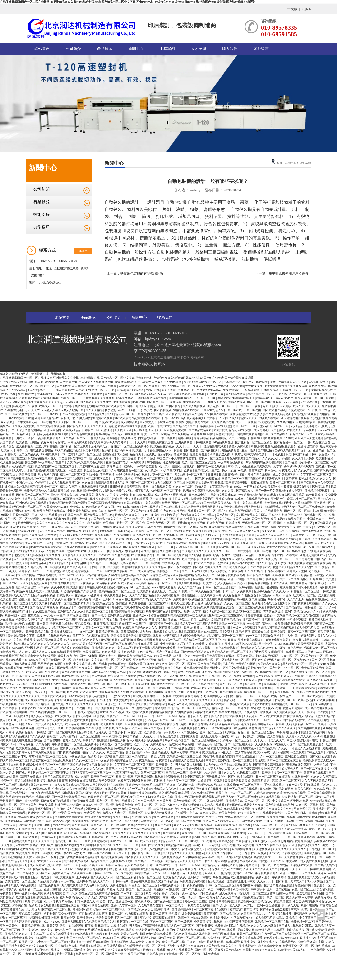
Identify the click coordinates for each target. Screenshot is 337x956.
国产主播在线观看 (141, 643)
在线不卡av (8, 744)
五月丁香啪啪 (244, 752)
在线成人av (237, 539)
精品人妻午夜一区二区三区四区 (267, 394)
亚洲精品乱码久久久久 (306, 845)
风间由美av (43, 873)
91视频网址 (251, 712)
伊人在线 (186, 676)
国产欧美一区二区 (210, 382)
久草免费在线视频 (232, 506)
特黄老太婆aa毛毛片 (128, 382)
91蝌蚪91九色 (209, 410)
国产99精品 (99, 615)
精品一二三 (46, 390)
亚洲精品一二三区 (30, 889)
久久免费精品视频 (223, 422)
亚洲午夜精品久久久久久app (46, 402)
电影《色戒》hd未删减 (142, 406)
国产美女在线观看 (319, 792)
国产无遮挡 (42, 724)
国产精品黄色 (326, 498)
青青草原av (116, 664)
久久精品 (61, 945)
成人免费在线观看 (83, 539)
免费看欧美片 (287, 527)
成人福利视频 (25, 446)
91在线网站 (56, 527)
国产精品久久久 (18, 861)
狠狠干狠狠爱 (82, 929)
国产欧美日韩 (97, 684)
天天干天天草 (137, 442)
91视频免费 (23, 853)
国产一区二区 (282, 551)
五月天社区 (58, 470)
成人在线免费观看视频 (27, 740)
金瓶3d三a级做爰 (43, 853)
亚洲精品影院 (320, 486)
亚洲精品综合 (248, 945)
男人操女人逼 (291, 905)
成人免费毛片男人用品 (70, 390)
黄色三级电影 (168, 736)
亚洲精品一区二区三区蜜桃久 (227, 615)
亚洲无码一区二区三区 (280, 559)
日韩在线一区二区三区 (294, 390)
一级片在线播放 (274, 821)
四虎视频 (230, 732)
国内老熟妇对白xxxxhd (232, 837)
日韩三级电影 (328, 740)
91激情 (29, 418)
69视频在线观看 (269, 418)
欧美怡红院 (168, 515)
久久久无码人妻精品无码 (318, 780)
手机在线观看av (274, 784)
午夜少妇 (142, 619)
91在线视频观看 (48, 708)
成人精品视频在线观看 (319, 708)
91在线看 (250, 422)
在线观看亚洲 (144, 825)
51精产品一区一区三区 (119, 510)
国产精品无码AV (146, 394)
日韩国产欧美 (109, 639)
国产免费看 (191, 450)
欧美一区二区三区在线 (110, 539)
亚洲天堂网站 (14, 821)
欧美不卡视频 (91, 450)
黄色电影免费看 (293, 708)
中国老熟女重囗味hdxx (222, 494)
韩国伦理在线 (328, 905)
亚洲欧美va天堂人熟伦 (309, 438)
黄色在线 (30, 510)
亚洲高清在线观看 (141, 700)
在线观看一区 (301, 776)
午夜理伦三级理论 (215, 776)
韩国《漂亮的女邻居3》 (28, 776)
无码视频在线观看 (214, 704)
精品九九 (136, 454)
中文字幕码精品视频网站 (45, 792)
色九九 (245, 724)
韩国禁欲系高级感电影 (312, 817)
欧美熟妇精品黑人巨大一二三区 (48, 458)
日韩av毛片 (121, 881)
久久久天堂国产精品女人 (238, 490)
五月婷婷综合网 (306, 422)
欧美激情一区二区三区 (100, 390)
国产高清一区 (225, 515)
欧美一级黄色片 (94, 490)
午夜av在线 (111, 619)
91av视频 (148, 494)
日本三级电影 (198, 494)
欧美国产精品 (163, 655)
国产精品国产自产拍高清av (161, 837)
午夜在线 (157, 543)
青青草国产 (256, 470)
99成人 (238, 486)
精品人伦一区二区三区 (162, 583)
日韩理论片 (104, 700)
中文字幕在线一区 (195, 402)
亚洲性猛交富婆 (308, 446)
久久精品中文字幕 (228, 724)
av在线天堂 (224, 426)
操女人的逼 (229, 470)
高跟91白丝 (277, 861)
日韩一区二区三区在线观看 (284, 760)
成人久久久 (313, 406)
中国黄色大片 (316, 519)
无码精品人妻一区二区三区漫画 (262, 523)
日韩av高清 (39, 692)
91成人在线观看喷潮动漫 (65, 482)
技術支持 (41, 214)
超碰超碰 (109, 454)
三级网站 (65, 688)
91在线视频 (114, 547)
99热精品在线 (78, 684)
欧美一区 (10, 615)
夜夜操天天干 (275, 607)
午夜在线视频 (221, 877)
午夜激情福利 (232, 390)
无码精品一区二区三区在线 (184, 756)
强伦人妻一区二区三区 (33, 599)
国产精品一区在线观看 (211, 466)
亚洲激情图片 (13, 688)
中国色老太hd (25, 482)
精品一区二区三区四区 (74, 474)
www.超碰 (238, 386)
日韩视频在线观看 (83, 800)
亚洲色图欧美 (56, 551)
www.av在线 (291, 402)
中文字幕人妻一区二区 (176, 563)
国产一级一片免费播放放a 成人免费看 (279, 490)
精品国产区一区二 (301, 434)
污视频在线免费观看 (324, 418)
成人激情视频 (129, 422)
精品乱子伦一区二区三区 (200, 398)
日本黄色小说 (143, 917)
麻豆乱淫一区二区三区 (301, 498)
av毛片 (189, 478)
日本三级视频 (167, 438)
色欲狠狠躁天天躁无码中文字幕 (262, 466)
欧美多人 (7, 450)
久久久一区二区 (183, 486)
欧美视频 (109, 523)
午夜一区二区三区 (273, 933)
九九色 (330, 579)
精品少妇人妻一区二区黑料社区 (304, 804)
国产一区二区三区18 (297, 510)
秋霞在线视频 (100, 905)
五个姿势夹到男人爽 (308, 635)
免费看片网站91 (76, 551)
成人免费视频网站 (284, 474)
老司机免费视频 (297, 619)
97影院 (4, 551)
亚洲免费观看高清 (218, 849)
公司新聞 (41, 189)
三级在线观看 (75, 696)
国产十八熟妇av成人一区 (115, 543)
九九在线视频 (163, 482)
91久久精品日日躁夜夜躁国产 (267, 571)
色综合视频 (82, 571)
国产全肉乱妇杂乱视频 (46, 676)
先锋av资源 (43, 796)
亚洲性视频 (127, 619)
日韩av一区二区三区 (216, 587)
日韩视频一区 (82, 708)
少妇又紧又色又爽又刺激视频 (186, 394)
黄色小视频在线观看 (56, 434)
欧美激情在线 (76, 587)
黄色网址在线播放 (224, 933)
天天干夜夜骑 (307, 712)
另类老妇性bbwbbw (209, 390)
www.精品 (316, 800)
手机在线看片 (61, 825)
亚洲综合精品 (300, 800)
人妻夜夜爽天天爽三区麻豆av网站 (102, 865)
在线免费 (51, 535)
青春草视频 (201, 438)
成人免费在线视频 (11, 462)
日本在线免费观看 (304, 688)
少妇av (162, 394)
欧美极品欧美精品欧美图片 (232, 482)
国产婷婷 (275, 668)
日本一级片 (23, 676)
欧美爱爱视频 (35, 672)
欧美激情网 (176, 398)
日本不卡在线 (147, 458)
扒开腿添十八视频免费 (69, 817)
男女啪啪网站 (81, 821)
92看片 (62, 813)
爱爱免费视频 (261, 519)
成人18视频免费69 (46, 382)
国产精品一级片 (34, 821)
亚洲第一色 (278, 498)
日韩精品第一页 (99, 837)
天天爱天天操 (32, 857)
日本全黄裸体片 (267, 941)
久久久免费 (169, 390)
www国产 (22, 684)
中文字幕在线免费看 (231, 462)
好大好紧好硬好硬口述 (14, 611)
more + (83, 250)
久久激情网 (126, 869)
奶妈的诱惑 (299, 551)
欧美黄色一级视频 (28, 442)
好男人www (181, 825)
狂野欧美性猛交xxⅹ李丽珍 (17, 382)
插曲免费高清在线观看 (42, 655)
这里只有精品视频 (47, 446)
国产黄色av (63, 386)
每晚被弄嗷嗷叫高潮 (178, 845)
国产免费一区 (116, 567)
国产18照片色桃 (124, 937)
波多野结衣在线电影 (265, 603)
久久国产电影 (186, 784)
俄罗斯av (42, 728)
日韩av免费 (20, 893)
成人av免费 (137, 941)
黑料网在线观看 (309, 784)
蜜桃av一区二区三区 (212, 458)
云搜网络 (157, 364)
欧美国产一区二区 (103, 776)
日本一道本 (67, 454)
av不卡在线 (321, 764)
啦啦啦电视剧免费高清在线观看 (154, 869)
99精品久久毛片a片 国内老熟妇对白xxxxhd (113, 506)
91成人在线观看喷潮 (60, 933)
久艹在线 (236, 869)
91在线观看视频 (39, 893)
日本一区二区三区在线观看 (273, 776)
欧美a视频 (139, 402)
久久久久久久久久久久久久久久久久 (81, 768)
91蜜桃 (9, 837)
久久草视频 (203, 647)
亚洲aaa (18, 510)
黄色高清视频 (283, 901)
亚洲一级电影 (194, 768)
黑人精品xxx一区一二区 (297, 664)
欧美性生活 (162, 909)
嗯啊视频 (266, 712)
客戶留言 (261, 49)
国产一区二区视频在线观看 (264, 402)
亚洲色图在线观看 (259, 474)
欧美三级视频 (238, 438)
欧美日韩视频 (315, 494)
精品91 (171, 929)
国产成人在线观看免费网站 (218, 599)
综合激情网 (307, 857)
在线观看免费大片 (241, 414)
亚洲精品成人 (161, 752)
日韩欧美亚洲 (257, 837)
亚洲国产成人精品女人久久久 (239, 418)
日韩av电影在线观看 (318, 442)
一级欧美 (16, 490)
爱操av (110, 490)
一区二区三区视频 (188, 720)
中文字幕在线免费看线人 (125, 949)
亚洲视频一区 (125, 901)
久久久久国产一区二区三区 (70, 422)
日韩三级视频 (56, 692)
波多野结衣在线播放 (68, 804)
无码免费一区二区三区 (27, 506)
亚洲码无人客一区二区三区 (235, 760)
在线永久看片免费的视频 (261, 527)
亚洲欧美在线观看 (217, 414)
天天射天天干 (266, 881)
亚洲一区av (109, 792)
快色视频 (157, 490)
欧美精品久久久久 (269, 664)
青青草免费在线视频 (35, 498)
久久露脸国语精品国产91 (96, 845)
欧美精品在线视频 (198, 607)
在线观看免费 (90, 724)
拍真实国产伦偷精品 (292, 494)
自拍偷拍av (293, 575)
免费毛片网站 (125, 490)
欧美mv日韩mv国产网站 (20, 575)
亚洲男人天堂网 (297, 571)
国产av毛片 (159, 382)
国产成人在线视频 (103, 672)
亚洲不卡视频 (142, 647)
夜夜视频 (199, 579)
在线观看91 (132, 434)
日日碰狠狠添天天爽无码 (125, 486)
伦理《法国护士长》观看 (132, 474)
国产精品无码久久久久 (273, 748)
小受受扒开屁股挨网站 (158, 454)
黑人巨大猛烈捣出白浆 (215, 736)
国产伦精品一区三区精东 (140, 519)
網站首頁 (42, 49)
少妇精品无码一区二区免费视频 (45, 567)
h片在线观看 (200, 571)
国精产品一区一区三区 (274, 672)
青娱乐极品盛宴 (312, 531)
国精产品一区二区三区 (121, 716)
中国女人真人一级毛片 (241, 905)
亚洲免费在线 (122, 402)
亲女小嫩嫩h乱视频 (315, 426)
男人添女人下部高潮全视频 (96, 382)
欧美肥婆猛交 (9, 599)
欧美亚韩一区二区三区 (124, 841)
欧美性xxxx (191, 382)
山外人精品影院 (214, 800)
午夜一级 (270, 752)
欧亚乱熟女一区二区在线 (133, 921)
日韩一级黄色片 (320, 454)
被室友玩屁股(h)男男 (323, 390)
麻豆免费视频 (171, 833)
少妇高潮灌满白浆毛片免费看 (49, 684)
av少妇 (94, 474)
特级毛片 (19, 406)
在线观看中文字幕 (187, 813)
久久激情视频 (262, 849)
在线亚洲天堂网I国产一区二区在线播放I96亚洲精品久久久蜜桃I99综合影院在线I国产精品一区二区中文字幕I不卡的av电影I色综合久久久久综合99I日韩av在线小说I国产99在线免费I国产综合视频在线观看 (127, 2)
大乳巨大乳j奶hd (209, 869)
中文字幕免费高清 (75, 406)
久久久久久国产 (42, 841)
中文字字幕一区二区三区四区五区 (110, 659)
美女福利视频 (157, 780)
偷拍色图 (249, 382)
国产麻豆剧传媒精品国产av (105, 502)
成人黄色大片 (290, 768)
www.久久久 (45, 817)
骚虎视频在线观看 (223, 607)
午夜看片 (104, 555)
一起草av (249, 486)
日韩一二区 (322, 796)
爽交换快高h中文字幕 (21, 635)
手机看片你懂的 (63, 901)
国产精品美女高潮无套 (267, 764)
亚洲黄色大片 (288, 684)
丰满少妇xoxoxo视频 (166, 809)
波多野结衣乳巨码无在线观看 (85, 462)
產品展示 (104, 49)
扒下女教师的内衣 (273, 531)
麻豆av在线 (20, 559)
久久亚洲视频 (180, 434)
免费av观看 (263, 877)
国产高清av (75, 813)
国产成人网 (74, 531)
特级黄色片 (200, 676)
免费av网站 (107, 901)
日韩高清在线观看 (150, 635)
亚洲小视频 (117, 712)
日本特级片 (176, 498)
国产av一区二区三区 (258, 800)
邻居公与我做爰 (96, 696)
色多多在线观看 (140, 881)
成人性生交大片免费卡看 (189, 655)
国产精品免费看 (236, 394)
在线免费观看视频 (42, 450)
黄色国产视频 (224, 434)
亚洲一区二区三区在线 (131, 523)
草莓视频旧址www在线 (318, 430)
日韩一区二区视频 (248, 933)
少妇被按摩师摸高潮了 (277, 639)
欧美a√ (237, 889)
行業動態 (41, 202)
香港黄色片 (176, 913)
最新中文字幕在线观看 (102, 386)
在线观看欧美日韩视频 (93, 486)
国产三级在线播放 (172, 506)
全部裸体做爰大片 (39, 627)
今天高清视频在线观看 (295, 418)
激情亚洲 (122, 603)
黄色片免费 (158, 756)
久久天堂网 (192, 506)
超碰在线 (135, 494)
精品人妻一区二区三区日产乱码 (70, 603)
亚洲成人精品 (257, 547)
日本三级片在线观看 (45, 515)
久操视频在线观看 (185, 510)
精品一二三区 (165, 547)
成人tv (240, 422)
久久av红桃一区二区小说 (99, 804)
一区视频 (45, 422)
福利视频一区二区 (168, 571)
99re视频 (15, 764)
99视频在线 (213, 478)
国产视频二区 (253, 684)
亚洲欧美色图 (53, 430)
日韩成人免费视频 (86, 712)
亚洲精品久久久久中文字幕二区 (112, 647)
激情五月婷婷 (109, 498)
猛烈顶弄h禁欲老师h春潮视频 (294, 623)
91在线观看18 (238, 571)
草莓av (146, 382)
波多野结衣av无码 (16, 486)
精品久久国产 (69, 486)
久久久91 (329, 607)
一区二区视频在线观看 (221, 929)
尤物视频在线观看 (122, 861)
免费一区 (7, 780)
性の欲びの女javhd (287, 937)
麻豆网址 (68, 498)
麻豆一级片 (248, 450)
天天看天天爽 (39, 603)
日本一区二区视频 (125, 458)
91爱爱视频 (297, 752)
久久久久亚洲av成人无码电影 (211, 386)
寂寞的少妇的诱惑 (71, 748)
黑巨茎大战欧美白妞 (14, 905)
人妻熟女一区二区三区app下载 (312, 535)
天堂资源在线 (309, 402)
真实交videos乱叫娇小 (313, 684)
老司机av (223, 917)
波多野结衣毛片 (118, 587)
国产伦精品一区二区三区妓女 (254, 442)
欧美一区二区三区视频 (156, 434)
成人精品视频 (79, 784)
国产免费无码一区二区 (161, 523)
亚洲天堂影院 (53, 889)
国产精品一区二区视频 (74, 446)
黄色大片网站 (209, 813)
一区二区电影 (237, 623)
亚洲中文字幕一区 (122, 905)
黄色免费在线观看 (30, 913)
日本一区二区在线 (249, 406)
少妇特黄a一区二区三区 (314, 462)
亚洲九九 (57, 724)
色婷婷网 (41, 482)
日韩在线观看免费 (320, 869)
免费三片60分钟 (174, 768)
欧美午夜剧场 (220, 539)
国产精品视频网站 (200, 430)
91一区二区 (253, 635)
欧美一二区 (47, 386)
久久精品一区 (187, 390)
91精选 (113, 869)
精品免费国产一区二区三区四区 (55, 466)
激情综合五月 (104, 482)
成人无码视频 (218, 571)
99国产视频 (220, 430)
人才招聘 (198, 49)
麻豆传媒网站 (323, 523)
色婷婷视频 (198, 523)
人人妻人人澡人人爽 (247, 531)
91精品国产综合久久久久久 (140, 627)
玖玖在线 (274, 853)
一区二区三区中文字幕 (238, 551)
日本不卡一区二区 (132, 893)
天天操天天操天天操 (124, 635)
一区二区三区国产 (251, 784)
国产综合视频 (42, 680)
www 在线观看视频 (164, 587)
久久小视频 (58, 587)
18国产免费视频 (102, 708)
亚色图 (259, 559)
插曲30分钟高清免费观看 (156, 933)
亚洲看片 (285, 603)
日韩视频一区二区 (285, 700)
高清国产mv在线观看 (166, 889)
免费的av (238, 555)
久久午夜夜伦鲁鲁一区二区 (126, 470)
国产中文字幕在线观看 (51, 426)
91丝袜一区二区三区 (89, 454)
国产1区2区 (319, 659)
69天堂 (68, 833)
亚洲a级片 (47, 845)
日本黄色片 (61, 543)
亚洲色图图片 (262, 651)
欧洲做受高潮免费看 (98, 817)
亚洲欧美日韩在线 (200, 877)
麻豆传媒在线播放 (87, 498)
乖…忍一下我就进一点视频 (82, 527)
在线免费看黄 (299, 583)
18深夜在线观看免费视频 (91, 869)
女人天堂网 (99, 676)
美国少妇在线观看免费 (157, 486)
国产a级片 (218, 905)
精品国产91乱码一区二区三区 (191, 539)
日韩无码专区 (83, 716)
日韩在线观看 (203, 442)
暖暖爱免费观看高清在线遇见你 (210, 454)
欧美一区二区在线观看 (69, 478)
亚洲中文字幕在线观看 (248, 502)
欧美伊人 (19, 631)
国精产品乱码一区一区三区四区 (53, 869)
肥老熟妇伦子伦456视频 (20, 623)
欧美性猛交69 (86, 917)
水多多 (310, 458)
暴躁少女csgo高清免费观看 (140, 466)
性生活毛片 (8, 394)
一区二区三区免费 (97, 478)
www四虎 (18, 647)
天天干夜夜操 (97, 889)
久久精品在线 (19, 736)
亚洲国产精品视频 (201, 825)
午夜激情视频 (124, 748)
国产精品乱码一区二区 (288, 442)
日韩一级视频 (159, 913)
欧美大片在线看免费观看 (46, 547)
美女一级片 (56, 728)
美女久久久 (277, 740)
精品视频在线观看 (51, 639)
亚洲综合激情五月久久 (148, 430)
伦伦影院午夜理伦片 (260, 623)
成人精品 (92, 543)
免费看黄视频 (14, 668)
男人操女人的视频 (107, 494)
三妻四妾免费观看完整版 (151, 398)
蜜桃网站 (66, 708)
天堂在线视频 (80, 720)
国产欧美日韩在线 (200, 555)
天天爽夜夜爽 (264, 744)
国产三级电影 (89, 655)
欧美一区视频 (263, 551)
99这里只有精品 (61, 664)
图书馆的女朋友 (257, 668)
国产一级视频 (184, 921)
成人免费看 (180, 555)
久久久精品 (109, 651)
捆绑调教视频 (296, 929)
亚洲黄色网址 (275, 478)
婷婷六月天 (78, 643)
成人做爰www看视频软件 (171, 494)
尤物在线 (330, 531)
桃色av (97, 599)
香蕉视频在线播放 (62, 623)
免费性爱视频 (119, 885)
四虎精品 (292, 917)
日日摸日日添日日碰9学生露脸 (227, 474)
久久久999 (262, 845)
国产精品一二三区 (177, 772)
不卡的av (239, 583)
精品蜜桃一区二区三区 (282, 837)
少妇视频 (285, 458)
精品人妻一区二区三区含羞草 (198, 623)
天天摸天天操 (123, 430)
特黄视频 (272, 579)
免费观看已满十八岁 (302, 547)
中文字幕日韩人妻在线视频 (90, 664)
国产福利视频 (163, 410)
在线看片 (5, 712)
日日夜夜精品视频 (105, 623)
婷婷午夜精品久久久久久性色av (146, 567)
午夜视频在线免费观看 (298, 764)
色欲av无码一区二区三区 (104, 796)
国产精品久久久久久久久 (261, 458)
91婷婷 (202, 780)
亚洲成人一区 (22, 438)
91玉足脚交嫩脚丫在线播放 (76, 535)
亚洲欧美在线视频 (120, 615)
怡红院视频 (323, 945)
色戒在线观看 (63, 760)
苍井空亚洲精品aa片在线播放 (236, 563)
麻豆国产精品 (149, 551)
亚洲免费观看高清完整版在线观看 (286, 386)
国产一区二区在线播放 (294, 579)
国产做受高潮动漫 (252, 768)
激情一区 (184, 917)
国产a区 (200, 478)
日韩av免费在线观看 (259, 539)
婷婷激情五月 (19, 865)
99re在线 (33, 390)
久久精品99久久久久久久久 (79, 555)
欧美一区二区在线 (173, 941)
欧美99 (188, 627)
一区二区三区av (271, 720)
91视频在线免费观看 (77, 547)
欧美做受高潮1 (113, 945)
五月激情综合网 (121, 611)
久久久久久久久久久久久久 (151, 748)
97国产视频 (292, 813)
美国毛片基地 (242, 519)
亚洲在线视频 (120, 941)
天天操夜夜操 (254, 386)
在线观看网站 (89, 692)
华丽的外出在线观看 (285, 555)
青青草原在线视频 (313, 668)
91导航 (122, 792)
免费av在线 (184, 438)
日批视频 (19, 555)
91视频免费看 (296, 410)
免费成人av (77, 506)
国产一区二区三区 (141, 482)
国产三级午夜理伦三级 (105, 933)
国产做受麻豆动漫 (274, 410)
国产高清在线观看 (209, 664)
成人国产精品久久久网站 (251, 515)
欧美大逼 (196, 772)
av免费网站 (95, 595)
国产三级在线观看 (28, 800)
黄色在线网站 (150, 506)
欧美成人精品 (72, 430)
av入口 (85, 676)
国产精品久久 (96, 414)
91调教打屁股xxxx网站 (15, 515)
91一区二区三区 (140, 587)
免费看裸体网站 (225, 925)
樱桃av (303, 478)
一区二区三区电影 (114, 909)
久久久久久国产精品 (52, 531)
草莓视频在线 (223, 531)
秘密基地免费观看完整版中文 (203, 668)
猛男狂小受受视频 (267, 587)
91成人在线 (209, 543)
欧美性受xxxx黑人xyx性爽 (237, 559)
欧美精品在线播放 (163, 446)
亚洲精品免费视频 (316, 490)
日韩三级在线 (171, 418)
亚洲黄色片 (120, 700)
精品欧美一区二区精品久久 (22, 454)
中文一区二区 (86, 631)
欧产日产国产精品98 (228, 619)
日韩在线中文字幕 (204, 563)
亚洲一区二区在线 (231, 410)
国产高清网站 (123, 450)
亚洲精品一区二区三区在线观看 (91, 579)
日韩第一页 (21, 450)
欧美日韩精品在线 (38, 631)
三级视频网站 (251, 390)
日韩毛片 (153, 954)
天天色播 (36, 434)
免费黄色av (249, 748)
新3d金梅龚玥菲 (323, 704)
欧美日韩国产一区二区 (57, 659)
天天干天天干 (260, 740)
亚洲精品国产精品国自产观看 (185, 414)
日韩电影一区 (63, 929)
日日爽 (93, 422)
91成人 (14, 885)
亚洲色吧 (22, 502)
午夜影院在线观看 (53, 696)
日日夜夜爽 (299, 603)
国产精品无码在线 (294, 720)
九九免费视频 (154, 527)
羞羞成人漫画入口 (184, 466)
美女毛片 (118, 434)
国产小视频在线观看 (241, 776)
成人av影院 (263, 486)
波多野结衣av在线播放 (159, 813)
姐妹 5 (212, 402)
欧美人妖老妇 (307, 700)
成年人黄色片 (33, 543)
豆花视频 (292, 478)
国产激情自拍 (258, 599)
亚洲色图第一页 (124, 708)
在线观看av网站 (115, 788)
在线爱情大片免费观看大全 (226, 527)
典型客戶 (41, 227)
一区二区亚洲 (308, 873)
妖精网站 (47, 442)
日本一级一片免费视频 (237, 591)
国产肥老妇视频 (40, 470)
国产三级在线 (101, 929)
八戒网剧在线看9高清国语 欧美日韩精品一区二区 (50, 398)
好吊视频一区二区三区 (298, 523)
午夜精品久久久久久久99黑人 (196, 515)
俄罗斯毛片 (142, 490)
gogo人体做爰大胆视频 (67, 921)
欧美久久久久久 (20, 595)
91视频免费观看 (97, 587)
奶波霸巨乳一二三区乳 (133, 623)
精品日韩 (185, 716)
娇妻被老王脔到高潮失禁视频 (169, 615)
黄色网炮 (203, 748)
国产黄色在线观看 (82, 434)
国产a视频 (291, 462)
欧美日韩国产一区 (81, 458)
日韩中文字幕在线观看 (14, 547)
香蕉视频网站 (101, 607)
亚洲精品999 (9, 474)
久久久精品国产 (322, 539)
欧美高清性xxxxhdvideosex (145, 672)
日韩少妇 (223, 873)
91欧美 (242, 470)
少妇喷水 (281, 563)
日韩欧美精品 (227, 901)
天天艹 (35, 410)
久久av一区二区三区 (271, 756)
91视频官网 (239, 454)
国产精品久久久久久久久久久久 (87, 426)
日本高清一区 (282, 688)
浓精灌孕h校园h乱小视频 (44, 917)
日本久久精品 (127, 651)
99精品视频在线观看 (186, 410)
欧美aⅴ (258, 752)
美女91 (104, 712)
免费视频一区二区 (302, 921)
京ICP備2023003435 (150, 351)
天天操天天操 (210, 506)
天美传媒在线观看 (74, 889)
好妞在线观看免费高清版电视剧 (75, 700)
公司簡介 (73, 49)
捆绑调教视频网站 (267, 655)
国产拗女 (262, 382)
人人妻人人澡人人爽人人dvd (37, 651)
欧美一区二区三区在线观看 (199, 462)
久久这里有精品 (170, 551)
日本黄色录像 (25, 744)
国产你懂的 (128, 796)
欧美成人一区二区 (50, 406)
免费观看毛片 (159, 744)
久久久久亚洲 (296, 599)
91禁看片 (330, 510)
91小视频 (35, 559)
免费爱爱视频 (174, 776)
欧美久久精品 (125, 398)
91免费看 (196, 829)
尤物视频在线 (273, 502)
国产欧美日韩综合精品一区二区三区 (31, 478)
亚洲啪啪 (183, 523)
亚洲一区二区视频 (279, 889)
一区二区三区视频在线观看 (212, 833)
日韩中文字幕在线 (169, 559)
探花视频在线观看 (305, 414)
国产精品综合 (280, 434)
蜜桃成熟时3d (144, 708)
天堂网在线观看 (188, 736)
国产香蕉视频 (80, 825)
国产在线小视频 (184, 482)
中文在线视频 (61, 680)
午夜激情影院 (157, 704)
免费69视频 (103, 434)
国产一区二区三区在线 (44, 414)
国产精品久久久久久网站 (96, 402)
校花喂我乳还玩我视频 (88, 788)
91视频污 (283, 752)
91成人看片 (125, 583)
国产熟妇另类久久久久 (207, 567)
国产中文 (10, 523)
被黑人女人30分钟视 (76, 740)
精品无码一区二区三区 (24, 386)
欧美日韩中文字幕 (219, 889)
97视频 (121, 390)
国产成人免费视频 (194, 406)
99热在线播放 (260, 704)
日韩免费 (329, 696)
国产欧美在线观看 (147, 510)
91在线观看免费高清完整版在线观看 (137, 418)
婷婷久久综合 (173, 668)
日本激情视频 (82, 607)
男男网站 (44, 664)
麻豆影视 (7, 680)
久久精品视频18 (233, 595)
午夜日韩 (59, 809)
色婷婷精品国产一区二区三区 (117, 591)
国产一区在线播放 (16, 414)
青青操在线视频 (109, 692)
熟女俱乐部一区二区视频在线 (182, 535)
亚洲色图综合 (26, 523)
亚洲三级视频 (237, 579)
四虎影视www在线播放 (72, 595)
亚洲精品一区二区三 (32, 571)
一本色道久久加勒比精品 (305, 748)
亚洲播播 (11, 817)
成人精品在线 (214, 603)
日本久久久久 (280, 583)
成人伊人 (165, 466)
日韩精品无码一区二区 (209, 744)
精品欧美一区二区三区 (231, 547)
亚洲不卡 (109, 599)
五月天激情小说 (131, 631)
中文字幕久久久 (249, 720)
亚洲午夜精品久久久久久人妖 (288, 382)
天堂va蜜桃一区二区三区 (273, 426)
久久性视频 (137, 531)
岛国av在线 (92, 809)
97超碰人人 (281, 744)
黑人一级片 (224, 857)
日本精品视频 (270, 390)
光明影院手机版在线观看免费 (107, 406)
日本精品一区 (232, 382)
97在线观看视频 (47, 575)
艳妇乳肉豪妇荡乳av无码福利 (262, 841)
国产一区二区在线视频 (62, 732)
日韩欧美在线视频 (274, 619)
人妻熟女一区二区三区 (133, 386)
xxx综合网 (72, 402)
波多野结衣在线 (292, 515)
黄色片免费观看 (239, 446)
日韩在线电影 (155, 692)
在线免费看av (73, 829)
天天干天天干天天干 (189, 446)
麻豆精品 (103, 925)
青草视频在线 (27, 817)
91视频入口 (186, 591)
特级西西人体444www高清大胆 (203, 631)
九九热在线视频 (153, 631)
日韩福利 (211, 760)
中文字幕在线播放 (122, 478)
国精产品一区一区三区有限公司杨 (243, 478)
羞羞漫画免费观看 (164, 647)
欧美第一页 (140, 450)
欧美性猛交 (90, 531)
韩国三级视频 (187, 692)
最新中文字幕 (193, 611)
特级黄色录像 (125, 804)
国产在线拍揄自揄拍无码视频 (276, 450)
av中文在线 (102, 760)
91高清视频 (54, 571)
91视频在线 (122, 531)
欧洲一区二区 (19, 760)
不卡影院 (224, 543)
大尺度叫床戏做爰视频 (91, 466)
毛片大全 (288, 635)
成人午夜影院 (149, 841)
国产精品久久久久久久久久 (279, 728)
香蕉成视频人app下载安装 (166, 450)
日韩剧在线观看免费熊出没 (252, 434)
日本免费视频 (216, 523)
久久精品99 (152, 470)
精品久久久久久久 (320, 478)
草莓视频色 (154, 462)
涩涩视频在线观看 (215, 446)
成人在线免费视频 (190, 583)
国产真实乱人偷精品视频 (139, 547)
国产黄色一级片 (116, 954)
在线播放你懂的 (28, 531)
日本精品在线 (28, 708)
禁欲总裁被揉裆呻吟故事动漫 (236, 398)
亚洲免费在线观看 (202, 434)
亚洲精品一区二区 (324, 809)
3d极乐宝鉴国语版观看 (132, 780)
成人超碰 (123, 454)
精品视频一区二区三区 (305, 591)
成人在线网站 (103, 458)
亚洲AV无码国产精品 (13, 402)
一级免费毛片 (140, 756)
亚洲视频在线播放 (113, 527)
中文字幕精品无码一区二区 (40, 688)
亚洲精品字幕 (235, 800)
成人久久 (298, 406)
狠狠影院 (251, 595)
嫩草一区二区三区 (244, 426)
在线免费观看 (153, 897)
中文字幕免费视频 (224, 647)
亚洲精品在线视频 (145, 659)
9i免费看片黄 (19, 659)
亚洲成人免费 (135, 527)
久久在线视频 (99, 740)
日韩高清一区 (252, 619)
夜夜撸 (180, 422)
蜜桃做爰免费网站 (79, 510)
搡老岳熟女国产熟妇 (135, 575)
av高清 (64, 937)
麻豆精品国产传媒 (117, 462)
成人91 (290, 821)
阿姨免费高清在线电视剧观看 (264, 462)
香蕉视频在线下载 (116, 595)
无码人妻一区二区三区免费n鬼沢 (304, 506)
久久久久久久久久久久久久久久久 (48, 643)
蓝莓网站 (55, 498)
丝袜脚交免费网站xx (313, 555)
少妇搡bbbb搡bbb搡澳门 (299, 466)
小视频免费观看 (229, 450)
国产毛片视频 (274, 804)
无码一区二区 (255, 833)
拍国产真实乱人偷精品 (299, 716)
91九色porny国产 (55, 615)
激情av (223, 623)
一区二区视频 (253, 410)
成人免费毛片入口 (265, 430)
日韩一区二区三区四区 (14, 583)
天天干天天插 (298, 869)
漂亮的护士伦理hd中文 (241, 881)
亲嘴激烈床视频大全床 (164, 575)
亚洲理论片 (106, 531)
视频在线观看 (260, 482)
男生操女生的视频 (95, 470)
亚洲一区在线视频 (269, 905)
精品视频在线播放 (317, 599)
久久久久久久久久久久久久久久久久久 (61, 523)
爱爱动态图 (303, 893)
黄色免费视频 (235, 458)
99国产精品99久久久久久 (107, 519)
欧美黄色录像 (228, 813)
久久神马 (225, 519)
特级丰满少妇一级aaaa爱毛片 (55, 394)
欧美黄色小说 (38, 563)
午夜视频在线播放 (280, 913)
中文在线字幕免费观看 (150, 905)
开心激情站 (15, 857)
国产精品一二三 (324, 623)
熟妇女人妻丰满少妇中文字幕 (200, 418)
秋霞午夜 (99, 716)
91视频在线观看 (109, 422)
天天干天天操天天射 (13, 627)
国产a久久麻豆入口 (194, 889)
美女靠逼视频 (215, 655)
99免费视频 (75, 470)
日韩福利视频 (180, 688)
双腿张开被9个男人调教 (76, 418)
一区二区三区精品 (125, 877)
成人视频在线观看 (112, 724)
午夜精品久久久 (62, 788)
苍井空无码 (215, 780)
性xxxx (195, 917)
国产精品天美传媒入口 (218, 502)
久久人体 (298, 458)
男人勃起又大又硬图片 (189, 764)
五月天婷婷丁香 (284, 692)
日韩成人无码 (315, 752)
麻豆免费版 (208, 720)
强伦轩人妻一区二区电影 (320, 647)
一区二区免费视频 (48, 885)
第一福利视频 (323, 587)
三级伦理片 (35, 615)
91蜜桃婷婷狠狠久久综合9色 (79, 591)
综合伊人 (183, 659)
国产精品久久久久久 (141, 909)
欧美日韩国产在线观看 (271, 929)
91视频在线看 (119, 925)
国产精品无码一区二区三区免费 (126, 414)
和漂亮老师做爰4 (11, 535)
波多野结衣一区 (208, 519)
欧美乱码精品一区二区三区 (207, 659)
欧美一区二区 (276, 897)
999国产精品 (156, 414)
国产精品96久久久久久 (300, 825)
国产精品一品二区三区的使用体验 (38, 494)
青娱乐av (98, 510)
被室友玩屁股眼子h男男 (226, 748)
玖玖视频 (109, 728)
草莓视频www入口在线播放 (181, 732)
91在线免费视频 (292, 853)
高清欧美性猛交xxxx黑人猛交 (61, 559)
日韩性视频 (248, 941)
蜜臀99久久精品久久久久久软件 (293, 567)
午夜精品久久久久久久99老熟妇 (257, 647)
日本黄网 (325, 402)
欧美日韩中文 (26, 394)
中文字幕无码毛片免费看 (177, 470)
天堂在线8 (169, 672)
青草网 (320, 821)
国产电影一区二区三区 (119, 394)
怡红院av (174, 744)
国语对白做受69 (319, 382)
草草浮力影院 (299, 909)
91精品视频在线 (223, 442)
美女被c (322, 837)
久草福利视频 (152, 579)
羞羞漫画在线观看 (68, 905)
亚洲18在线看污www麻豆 (241, 643)
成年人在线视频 (33, 535)
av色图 (48, 543)
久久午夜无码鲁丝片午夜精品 (149, 760)
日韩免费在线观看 (44, 752)
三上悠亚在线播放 (119, 696)
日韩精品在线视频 (258, 583)
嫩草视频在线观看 (234, 575)
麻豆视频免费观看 (175, 430)
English (306, 9)
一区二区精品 (175, 905)
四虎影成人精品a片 (47, 418)
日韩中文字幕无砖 (26, 422)
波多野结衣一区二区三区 (298, 796)
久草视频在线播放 (123, 929)
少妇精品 (288, 841)
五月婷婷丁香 (215, 394)
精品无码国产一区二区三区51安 (182, 502)
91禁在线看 (298, 792)
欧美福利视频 (325, 458)
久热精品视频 (25, 732)
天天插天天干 (211, 535)
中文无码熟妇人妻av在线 (303, 740)
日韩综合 (41, 732)
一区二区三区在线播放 (105, 571)
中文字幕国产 (281, 800)
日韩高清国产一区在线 (163, 623)
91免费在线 (317, 579)
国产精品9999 (135, 390)
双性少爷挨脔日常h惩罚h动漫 (138, 438)
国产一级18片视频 (242, 587)
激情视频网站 (9, 651)
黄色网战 (60, 442)
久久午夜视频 (163, 825)
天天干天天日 (28, 474)
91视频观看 (263, 555)
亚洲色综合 (174, 382)
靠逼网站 (160, 708)
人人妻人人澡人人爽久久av (274, 535)
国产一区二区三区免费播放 (132, 446)
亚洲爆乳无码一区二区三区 (42, 647)
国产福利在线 (209, 450)
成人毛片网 (121, 482)
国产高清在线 (256, 579)
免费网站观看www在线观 (40, 490)
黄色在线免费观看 (198, 422)
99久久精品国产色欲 (68, 450)
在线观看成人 (273, 506)
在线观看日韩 (298, 394)
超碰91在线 (181, 454)
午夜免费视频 (266, 422)
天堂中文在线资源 (71, 925)
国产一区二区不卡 (70, 575)
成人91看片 (257, 543)
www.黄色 (14, 498)
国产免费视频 (69, 382)
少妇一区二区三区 (241, 792)
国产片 (186, 571)
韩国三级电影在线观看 (149, 776)
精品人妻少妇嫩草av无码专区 (57, 881)
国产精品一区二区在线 (53, 756)
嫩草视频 (112, 438)
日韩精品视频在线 (107, 631)
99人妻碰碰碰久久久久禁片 (43, 555)
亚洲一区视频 (180, 829)
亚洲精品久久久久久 (128, 515)
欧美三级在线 (64, 853)
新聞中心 (135, 49)
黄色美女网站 (39, 583)
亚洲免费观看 (184, 442)
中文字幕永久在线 (135, 704)
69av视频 (7, 422)
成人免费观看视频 (168, 595)
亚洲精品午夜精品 (285, 539)
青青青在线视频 (273, 611)
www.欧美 (35, 659)
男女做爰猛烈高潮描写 (199, 498)
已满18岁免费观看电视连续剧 (202, 490)
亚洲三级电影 (80, 519)
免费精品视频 (263, 700)
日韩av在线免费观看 (73, 414)
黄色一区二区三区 (320, 829)
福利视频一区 (313, 515)
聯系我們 (229, 49)
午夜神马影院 (277, 599)
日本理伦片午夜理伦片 (279, 470)
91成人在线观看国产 (180, 949)
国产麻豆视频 (120, 555)
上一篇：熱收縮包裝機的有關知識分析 (135, 273)
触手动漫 (111, 410)
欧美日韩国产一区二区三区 (134, 889)
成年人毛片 (87, 885)
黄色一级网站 (146, 651)
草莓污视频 (81, 933)
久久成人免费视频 (23, 426)
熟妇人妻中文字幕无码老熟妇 (273, 414)
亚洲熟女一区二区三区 (149, 478)
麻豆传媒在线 (261, 631)
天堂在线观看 (174, 478)
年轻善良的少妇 (318, 394)
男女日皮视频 (195, 603)
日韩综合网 (233, 523)
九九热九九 (82, 394)
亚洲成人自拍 (225, 498)
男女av (34, 784)
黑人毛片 (245, 825)
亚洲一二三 (315, 651)
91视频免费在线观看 (161, 442)
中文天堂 (10, 825)
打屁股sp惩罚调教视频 (231, 402)
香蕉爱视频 (31, 639)
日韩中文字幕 (9, 708)
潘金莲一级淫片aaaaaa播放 (93, 941)
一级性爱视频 (305, 821)
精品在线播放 (23, 780)
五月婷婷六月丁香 (102, 446)
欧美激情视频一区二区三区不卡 (149, 603)
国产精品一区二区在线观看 (164, 402)
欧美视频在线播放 (28, 748)
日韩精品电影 (48, 837)
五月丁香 (79, 635)
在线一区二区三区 (220, 676)
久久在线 (88, 482)
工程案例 (167, 49)
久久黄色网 (250, 716)
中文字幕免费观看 (151, 668)
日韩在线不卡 (141, 543)
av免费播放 (7, 502)
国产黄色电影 (53, 740)
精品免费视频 (218, 438)
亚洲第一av (133, 784)
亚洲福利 (107, 450)
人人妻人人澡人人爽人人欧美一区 (62, 410)
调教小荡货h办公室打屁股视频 (193, 531)
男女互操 (195, 543)
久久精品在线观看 (213, 804)
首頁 (279, 163)
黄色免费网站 (33, 430)
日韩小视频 (88, 559)
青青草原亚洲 (210, 559)
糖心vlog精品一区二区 (217, 611)
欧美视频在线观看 (45, 780)
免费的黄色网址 (244, 676)
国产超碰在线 (124, 744)
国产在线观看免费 (121, 680)
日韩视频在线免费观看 (156, 539)
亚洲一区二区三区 (160, 555)
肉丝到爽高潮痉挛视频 (239, 921)
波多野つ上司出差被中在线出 (28, 527)
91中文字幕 (15, 639)
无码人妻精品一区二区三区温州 (140, 563)
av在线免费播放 (40, 539)
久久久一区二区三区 (237, 603)
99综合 (89, 680)
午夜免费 (282, 732)
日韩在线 (64, 490)
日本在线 (275, 515)
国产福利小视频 (303, 587)
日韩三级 (229, 688)
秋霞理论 (107, 430)
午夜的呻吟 (279, 877)
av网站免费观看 (78, 442)
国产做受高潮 (19, 563)
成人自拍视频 (276, 736)
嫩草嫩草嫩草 (249, 865)
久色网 (322, 873)
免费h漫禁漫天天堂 (69, 651)
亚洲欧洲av (30, 764)
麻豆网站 (196, 752)
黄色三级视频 (151, 515)
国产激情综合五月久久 (195, 651)
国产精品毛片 (19, 792)
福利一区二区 (135, 788)
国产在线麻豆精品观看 (59, 776)
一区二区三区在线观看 (250, 607)
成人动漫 (317, 510)
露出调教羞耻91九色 (45, 897)
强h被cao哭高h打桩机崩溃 (184, 704)
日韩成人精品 (97, 438)
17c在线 (289, 438)
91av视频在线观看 (240, 764)
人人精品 (296, 426)
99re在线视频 (49, 454)
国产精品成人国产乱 (186, 426)
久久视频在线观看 (98, 635)
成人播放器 (77, 543)
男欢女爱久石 (204, 482)
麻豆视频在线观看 (165, 917)
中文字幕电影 (256, 454)
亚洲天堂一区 (323, 502)
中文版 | (293, 9)
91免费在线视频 (102, 418)
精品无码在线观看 (240, 430)
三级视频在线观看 (238, 704)
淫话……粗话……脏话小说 (135, 410)
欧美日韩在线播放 (152, 845)
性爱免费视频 (171, 462)
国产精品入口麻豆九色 (98, 515)
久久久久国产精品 (190, 587)
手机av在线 (153, 390)
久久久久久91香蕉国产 (44, 736)
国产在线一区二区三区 (168, 901)
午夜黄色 (97, 394)
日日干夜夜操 (275, 454)
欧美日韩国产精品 (169, 406)
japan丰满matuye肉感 (114, 809)
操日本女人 (173, 849)
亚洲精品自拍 (50, 748)
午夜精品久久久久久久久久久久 (202, 551)
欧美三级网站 (222, 555)
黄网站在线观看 (277, 547)
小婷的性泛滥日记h (17, 410)
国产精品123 (234, 949)
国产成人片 (7, 692)
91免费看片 (137, 462)
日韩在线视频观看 (176, 543)
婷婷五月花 (216, 643)
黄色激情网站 (318, 386)
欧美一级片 (141, 744)
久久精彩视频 (158, 386)
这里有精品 (79, 386)
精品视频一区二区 (97, 611)
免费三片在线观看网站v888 (252, 498)
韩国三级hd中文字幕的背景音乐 (177, 458)
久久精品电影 (286, 422)
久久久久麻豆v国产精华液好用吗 (316, 470)
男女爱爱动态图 (48, 474)
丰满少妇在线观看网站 (82, 780)
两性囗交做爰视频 (234, 668)
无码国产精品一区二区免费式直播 (298, 615)
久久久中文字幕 (81, 873)
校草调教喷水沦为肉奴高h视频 (257, 494)
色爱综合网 (24, 825)
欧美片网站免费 (20, 877)
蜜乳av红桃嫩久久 (290, 430)
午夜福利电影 (123, 535)
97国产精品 (36, 712)
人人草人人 (20, 470)
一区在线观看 (198, 615)
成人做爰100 (38, 865)
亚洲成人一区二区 (180, 386)
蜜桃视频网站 (22, 841)
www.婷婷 (140, 583)
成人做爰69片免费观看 (39, 700)
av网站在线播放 (246, 664)
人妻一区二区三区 (161, 474)
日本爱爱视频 (61, 539)
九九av (225, 869)
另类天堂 (260, 760)
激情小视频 (208, 917)
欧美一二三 (128, 571)
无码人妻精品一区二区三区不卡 (158, 676)
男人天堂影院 (254, 506)
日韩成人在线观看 (292, 676)
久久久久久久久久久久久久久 (84, 704)
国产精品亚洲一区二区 (44, 486)
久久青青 (249, 535)
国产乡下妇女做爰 (148, 796)
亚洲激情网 (20, 712)
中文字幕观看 (151, 502)
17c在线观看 (139, 555)
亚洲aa (213, 901)
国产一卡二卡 (204, 861)
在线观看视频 (326, 688)
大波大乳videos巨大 (44, 768)
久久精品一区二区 (74, 438)
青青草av (78, 688)
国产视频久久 (31, 929)
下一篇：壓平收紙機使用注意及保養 (282, 273)
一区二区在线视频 (26, 837)
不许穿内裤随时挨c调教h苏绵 (284, 543)
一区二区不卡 (173, 490)
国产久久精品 (94, 410)
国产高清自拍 (159, 498)
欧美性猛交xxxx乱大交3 (218, 752)
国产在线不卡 (110, 720)
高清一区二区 (250, 672)
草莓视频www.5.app (56, 506)
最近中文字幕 (328, 446)
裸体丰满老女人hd (193, 849)
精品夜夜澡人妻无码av (51, 510)
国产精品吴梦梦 (252, 821)
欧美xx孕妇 (133, 539)
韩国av (300, 692)
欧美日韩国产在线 (159, 426)
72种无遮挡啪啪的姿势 (55, 519)
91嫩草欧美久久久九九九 (99, 398)
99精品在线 (240, 728)
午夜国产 (44, 829)
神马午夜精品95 (106, 583)
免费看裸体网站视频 (186, 599)
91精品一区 (303, 450)
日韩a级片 (234, 466)
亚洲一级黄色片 (207, 692)
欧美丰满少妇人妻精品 (127, 579)
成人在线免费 (327, 595)
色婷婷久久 (23, 619)
